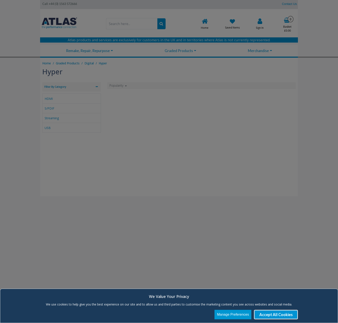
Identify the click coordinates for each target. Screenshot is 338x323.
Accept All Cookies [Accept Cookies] (276, 314)
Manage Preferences (233, 314)
